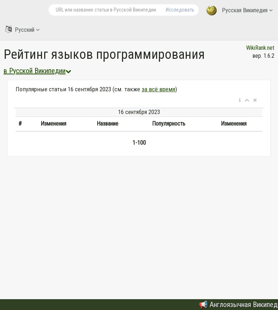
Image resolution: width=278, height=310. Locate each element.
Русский (22, 29)
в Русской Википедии (37, 70)
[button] (240, 100)
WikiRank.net (260, 47)
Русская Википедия (239, 10)
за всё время (158, 89)
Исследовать (180, 10)
